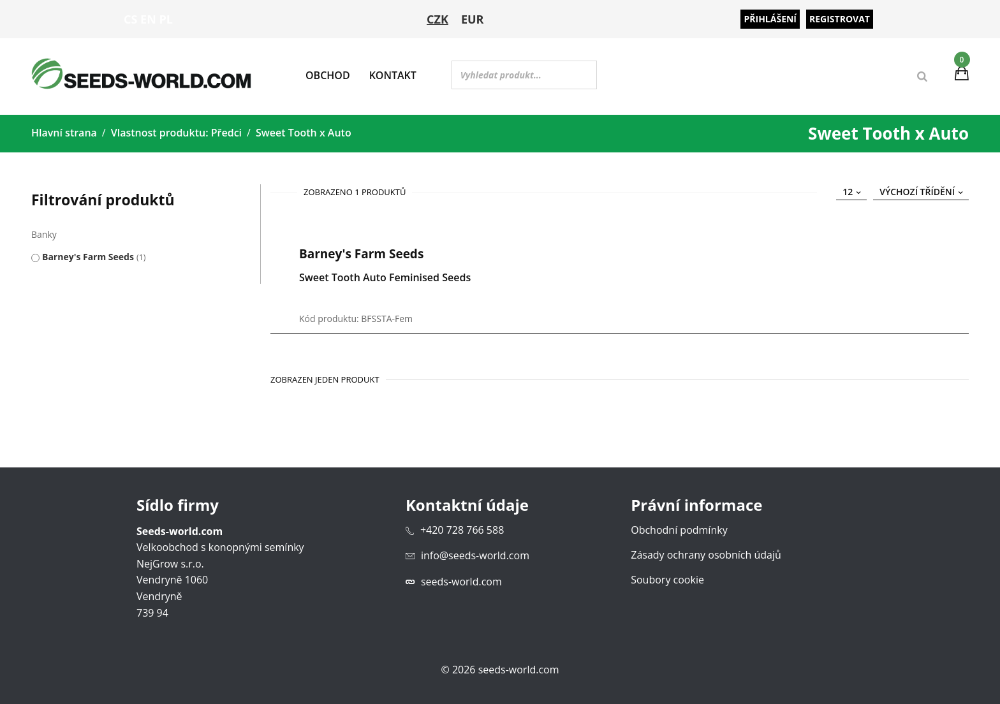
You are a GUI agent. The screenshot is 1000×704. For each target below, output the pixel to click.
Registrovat (839, 19)
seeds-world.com (461, 581)
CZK (437, 19)
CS (130, 19)
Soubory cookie (667, 579)
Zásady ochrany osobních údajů (706, 554)
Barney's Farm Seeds (88, 256)
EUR (472, 19)
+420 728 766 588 (462, 529)
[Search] (922, 76)
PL (166, 19)
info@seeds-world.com (475, 555)
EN (148, 19)
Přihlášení (770, 19)
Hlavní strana (64, 133)
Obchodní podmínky (679, 529)
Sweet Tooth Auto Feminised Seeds (385, 277)
